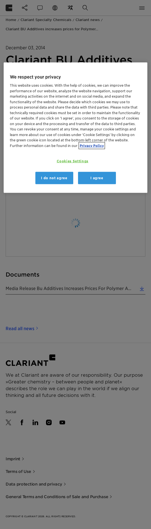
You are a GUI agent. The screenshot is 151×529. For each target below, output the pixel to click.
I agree (96, 177)
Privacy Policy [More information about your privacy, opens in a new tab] (92, 145)
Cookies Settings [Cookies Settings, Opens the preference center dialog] (72, 161)
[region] (75, 127)
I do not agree (54, 177)
